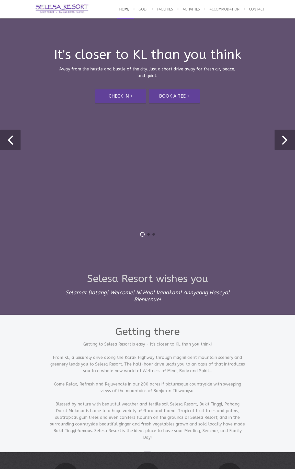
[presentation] (10, 140)
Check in (119, 96)
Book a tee (172, 96)
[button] (142, 234)
